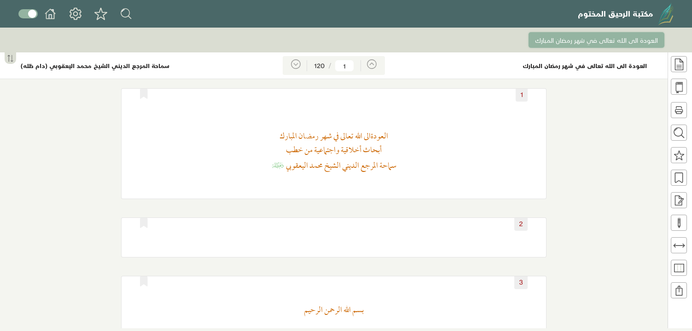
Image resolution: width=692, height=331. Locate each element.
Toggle (28, 13)
